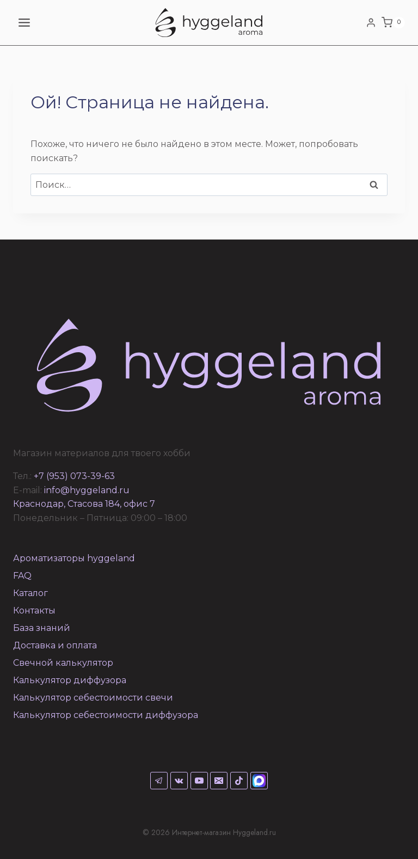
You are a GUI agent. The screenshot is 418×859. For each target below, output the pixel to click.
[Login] (371, 22)
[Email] (219, 780)
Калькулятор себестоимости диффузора (105, 715)
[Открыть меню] (24, 22)
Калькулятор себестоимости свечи (93, 697)
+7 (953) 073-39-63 (74, 476)
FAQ (22, 575)
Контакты (34, 610)
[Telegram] (159, 780)
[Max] (259, 780)
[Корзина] (393, 23)
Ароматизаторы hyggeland (74, 558)
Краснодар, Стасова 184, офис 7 (84, 504)
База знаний (41, 628)
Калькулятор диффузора (69, 680)
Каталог (30, 593)
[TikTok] (239, 780)
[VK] (179, 780)
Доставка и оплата (55, 645)
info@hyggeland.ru (87, 490)
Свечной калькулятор (63, 663)
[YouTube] (199, 780)
